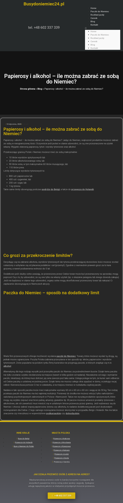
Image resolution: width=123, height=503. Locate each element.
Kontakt (94, 25)
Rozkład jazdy (97, 15)
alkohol (7, 366)
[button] (102, 28)
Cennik (94, 18)
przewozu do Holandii (82, 189)
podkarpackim (53, 413)
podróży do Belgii (51, 189)
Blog (93, 21)
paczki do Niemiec (66, 356)
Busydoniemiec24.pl (44, 4)
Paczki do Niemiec (100, 11)
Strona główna (27, 89)
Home (93, 8)
